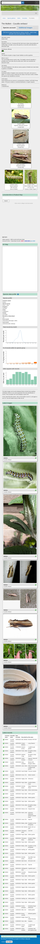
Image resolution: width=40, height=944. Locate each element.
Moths (18, 18)
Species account (9, 28)
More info (28, 938)
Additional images (25, 28)
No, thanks (9, 941)
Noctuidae (24, 18)
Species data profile (9, 294)
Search (6, 200)
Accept (3, 941)
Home (4, 18)
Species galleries (11, 18)
